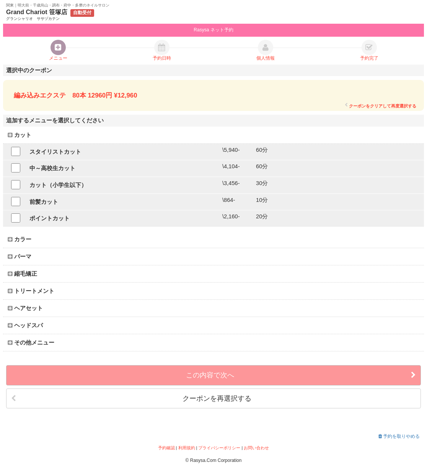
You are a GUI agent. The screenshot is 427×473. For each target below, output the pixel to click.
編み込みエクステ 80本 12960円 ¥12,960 (75, 95)
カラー (19, 239)
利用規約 (186, 447)
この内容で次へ (301, 375)
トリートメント (31, 291)
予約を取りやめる (399, 436)
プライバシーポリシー (219, 447)
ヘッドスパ (25, 325)
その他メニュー (31, 342)
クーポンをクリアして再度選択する (380, 105)
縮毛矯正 (22, 273)
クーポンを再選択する (131, 398)
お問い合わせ (256, 447)
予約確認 (166, 447)
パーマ (19, 256)
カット (19, 135)
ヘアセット (25, 308)
